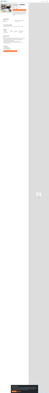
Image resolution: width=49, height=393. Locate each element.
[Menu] (47, 1)
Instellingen (19, 391)
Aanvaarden (14, 391)
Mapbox (48, 392)
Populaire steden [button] (43, 1)
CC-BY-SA (44, 392)
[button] (29, 3)
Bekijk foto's (2, 11)
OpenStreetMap (39, 392)
